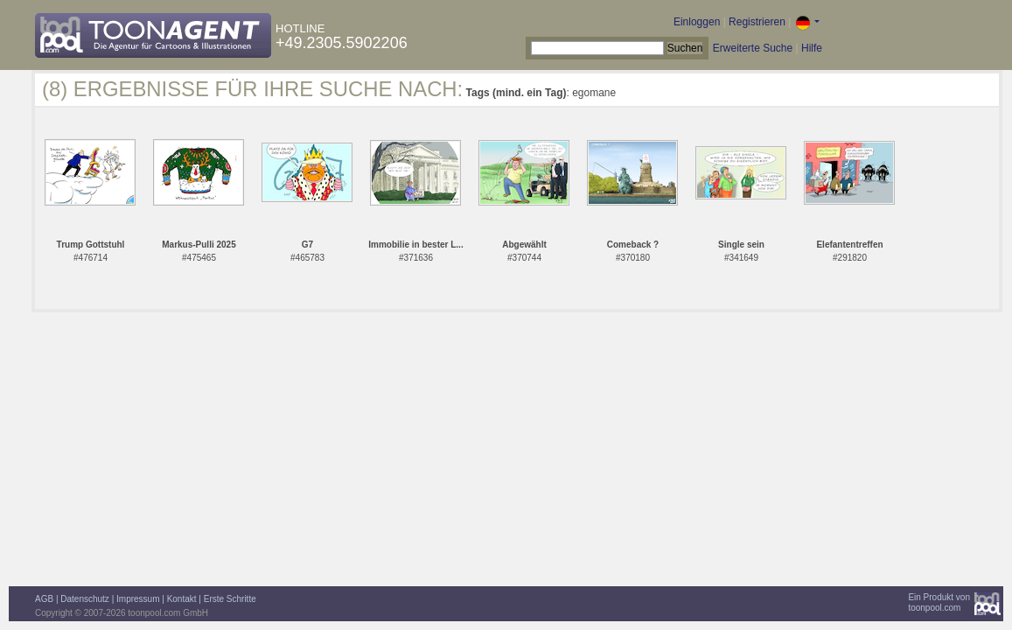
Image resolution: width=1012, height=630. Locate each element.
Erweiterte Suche (752, 48)
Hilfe (811, 48)
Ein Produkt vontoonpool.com (939, 602)
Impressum (137, 599)
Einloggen (697, 22)
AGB (44, 599)
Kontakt (182, 599)
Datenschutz (84, 599)
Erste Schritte (230, 599)
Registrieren (757, 22)
